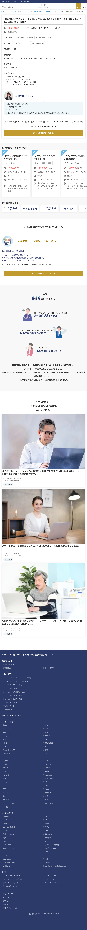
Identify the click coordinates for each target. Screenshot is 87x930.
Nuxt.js (5, 792)
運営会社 (6, 901)
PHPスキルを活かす (30, 209)
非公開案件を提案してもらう (43, 273)
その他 (5, 806)
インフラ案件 (68, 209)
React (5, 771)
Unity (5, 782)
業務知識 (48, 792)
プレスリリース (8, 706)
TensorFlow (49, 778)
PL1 (46, 746)
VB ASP (17, 37)
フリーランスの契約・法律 (12, 699)
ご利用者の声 (7, 668)
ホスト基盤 (7, 844)
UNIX (46, 816)
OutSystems (7, 859)
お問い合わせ (8, 897)
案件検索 (4, 7)
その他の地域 (12, 32)
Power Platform (8, 803)
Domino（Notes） (9, 827)
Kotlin (5, 764)
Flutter (47, 789)
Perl (4, 732)
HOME (3, 11)
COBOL (5, 746)
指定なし (6, 725)
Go (4, 796)
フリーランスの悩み (10, 702)
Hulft (46, 859)
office (47, 782)
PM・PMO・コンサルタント (12, 879)
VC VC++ (47, 799)
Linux (5, 823)
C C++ (47, 729)
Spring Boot (49, 803)
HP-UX (5, 820)
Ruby (5, 736)
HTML (5, 743)
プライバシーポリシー (11, 908)
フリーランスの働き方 (11, 688)
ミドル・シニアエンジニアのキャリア (16, 681)
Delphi (47, 753)
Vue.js (5, 778)
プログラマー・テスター (22, 43)
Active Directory (8, 834)
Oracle (49, 37)
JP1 (4, 852)
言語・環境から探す (36, 11)
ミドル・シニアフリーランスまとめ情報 (17, 677)
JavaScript (6, 753)
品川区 (60, 28)
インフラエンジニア (52, 882)
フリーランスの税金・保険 (12, 695)
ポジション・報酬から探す (17, 11)
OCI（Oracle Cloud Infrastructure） (57, 866)
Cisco (47, 852)
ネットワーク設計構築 (52, 844)
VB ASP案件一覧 (51, 11)
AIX (46, 820)
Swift (46, 760)
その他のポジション (10, 886)
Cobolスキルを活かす (49, 209)
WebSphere (7, 866)
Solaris (47, 823)
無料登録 (78, 7)
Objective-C (7, 729)
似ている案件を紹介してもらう (43, 133)
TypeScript (48, 764)
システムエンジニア (38, 43)
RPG (46, 750)
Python (5, 760)
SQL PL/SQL (29, 37)
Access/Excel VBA (9, 750)
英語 (4, 789)
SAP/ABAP (6, 757)
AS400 (47, 771)
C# (36, 37)
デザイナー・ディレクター (12, 882)
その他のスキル (50, 848)
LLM (46, 796)
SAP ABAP (6, 799)
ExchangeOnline (8, 862)
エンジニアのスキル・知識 (12, 684)
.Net (22, 37)
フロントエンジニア (52, 879)
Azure (47, 841)
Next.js (5, 768)
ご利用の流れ (49, 664)
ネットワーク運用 (9, 848)
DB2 (46, 830)
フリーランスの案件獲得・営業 (14, 692)
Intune (47, 862)
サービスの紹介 (8, 664)
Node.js (47, 768)
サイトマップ (8, 894)
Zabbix (47, 855)
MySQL (5, 837)
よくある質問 (49, 668)
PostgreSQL (49, 837)
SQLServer (41, 37)
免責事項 (6, 904)
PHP (46, 732)
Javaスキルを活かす (11, 209)
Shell (5, 739)
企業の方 (10, 7)
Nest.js (5, 785)
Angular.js (48, 775)
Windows (6, 816)
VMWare (47, 827)
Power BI (6, 775)
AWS (4, 841)
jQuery (47, 785)
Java (46, 725)
